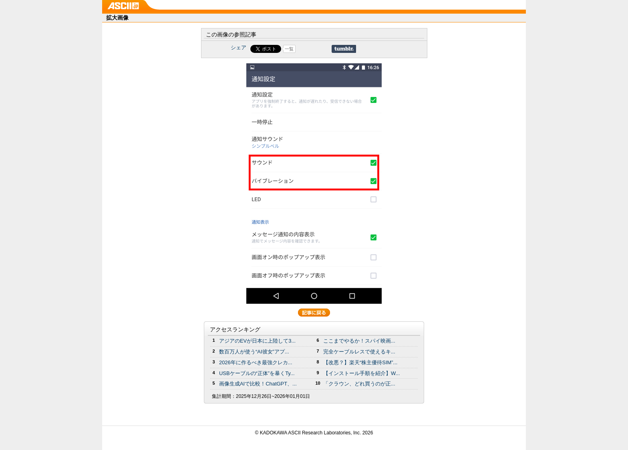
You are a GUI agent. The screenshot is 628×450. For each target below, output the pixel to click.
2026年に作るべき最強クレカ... (255, 362)
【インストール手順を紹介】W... (361, 373)
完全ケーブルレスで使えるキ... (359, 352)
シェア (238, 47)
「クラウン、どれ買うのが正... (359, 384)
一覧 (289, 48)
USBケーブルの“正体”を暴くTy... (257, 373)
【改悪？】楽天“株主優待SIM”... (360, 362)
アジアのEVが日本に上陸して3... (257, 341)
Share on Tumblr (344, 49)
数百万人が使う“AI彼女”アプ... (254, 352)
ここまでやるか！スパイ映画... (359, 341)
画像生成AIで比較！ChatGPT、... (258, 384)
